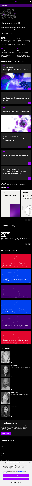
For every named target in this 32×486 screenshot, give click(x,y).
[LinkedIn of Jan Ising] (11, 389)
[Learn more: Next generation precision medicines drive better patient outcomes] (16, 119)
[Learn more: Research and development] (16, 77)
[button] (6, 433)
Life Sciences (4, 5)
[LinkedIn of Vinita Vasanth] (11, 416)
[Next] (29, 219)
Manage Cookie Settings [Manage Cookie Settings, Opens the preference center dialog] (16, 482)
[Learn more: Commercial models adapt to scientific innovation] (16, 140)
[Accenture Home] (16, 1)
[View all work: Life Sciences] (5, 187)
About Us (3, 448)
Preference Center (5, 444)
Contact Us (3, 451)
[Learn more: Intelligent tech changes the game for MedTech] (16, 157)
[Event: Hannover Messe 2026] (10, 203)
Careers (2, 446)
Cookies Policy (21, 471)
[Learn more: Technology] (16, 98)
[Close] (30, 462)
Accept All (16, 475)
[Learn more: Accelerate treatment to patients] (16, 173)
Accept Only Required (16, 478)
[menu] (1, 1)
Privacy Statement (5, 458)
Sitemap (3, 455)
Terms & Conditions (5, 460)
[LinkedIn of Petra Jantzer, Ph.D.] (11, 362)
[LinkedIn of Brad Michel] (11, 376)
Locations (3, 453)
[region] (16, 473)
